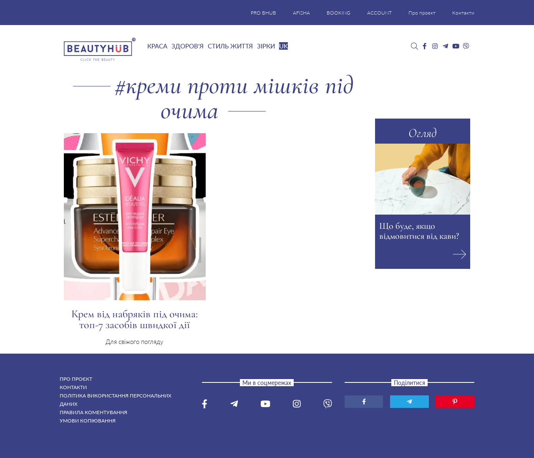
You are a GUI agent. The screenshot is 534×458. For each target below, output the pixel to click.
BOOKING (338, 13)
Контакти (463, 13)
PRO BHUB (263, 13)
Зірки (266, 46)
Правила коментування (93, 412)
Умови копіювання (88, 421)
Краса (157, 46)
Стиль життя (230, 46)
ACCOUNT (379, 13)
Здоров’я (187, 46)
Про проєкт (422, 13)
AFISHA (301, 13)
